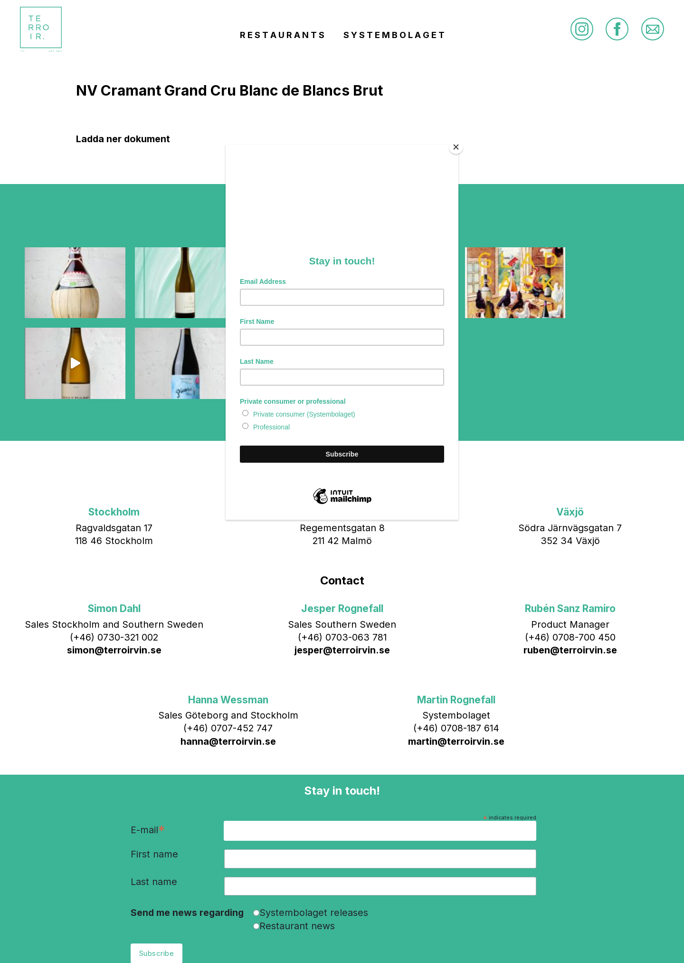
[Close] (456, 147)
